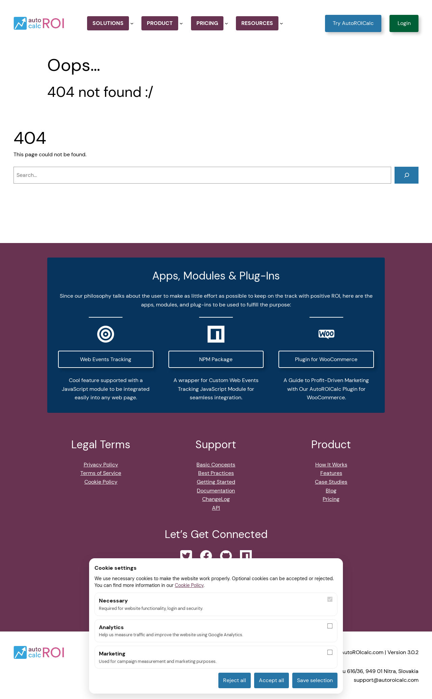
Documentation (216, 490)
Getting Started (216, 481)
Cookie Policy (100, 481)
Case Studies (331, 481)
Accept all (271, 680)
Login (404, 23)
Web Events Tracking (105, 359)
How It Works (331, 464)
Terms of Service (100, 473)
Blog (331, 490)
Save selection (315, 680)
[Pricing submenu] (226, 23)
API (216, 507)
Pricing (331, 499)
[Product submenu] (181, 23)
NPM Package (216, 359)
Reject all (234, 680)
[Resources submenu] (281, 23)
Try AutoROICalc (353, 23)
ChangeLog (216, 499)
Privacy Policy (101, 464)
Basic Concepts (215, 464)
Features (331, 473)
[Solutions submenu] (132, 23)
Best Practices (216, 473)
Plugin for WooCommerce (326, 359)
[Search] (406, 175)
